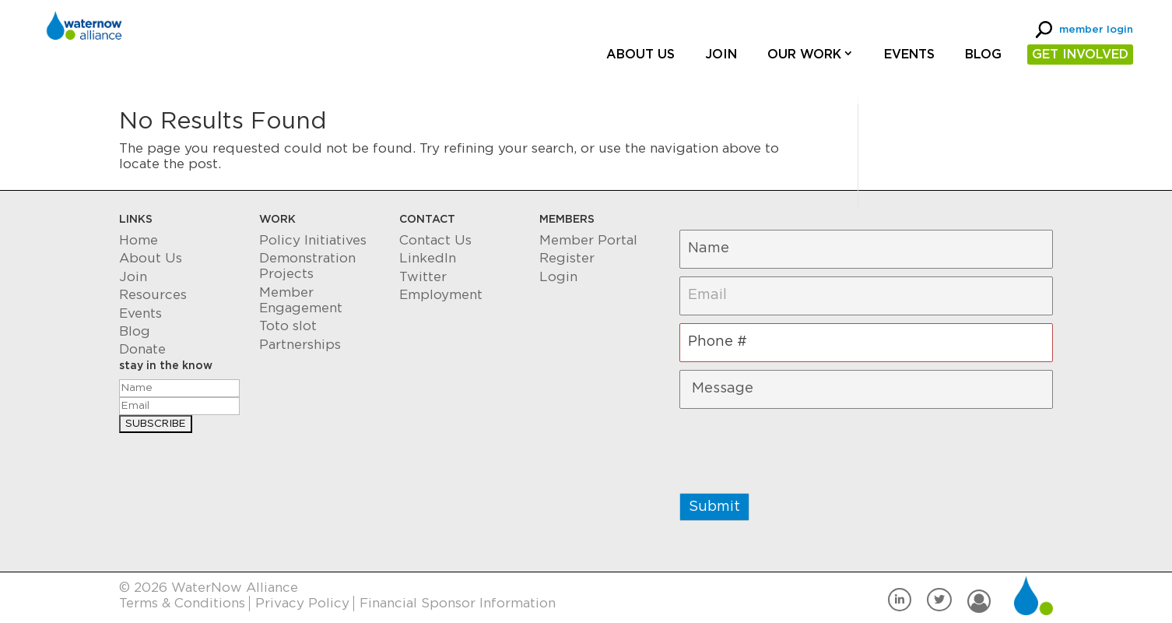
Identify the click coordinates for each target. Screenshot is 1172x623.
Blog (983, 54)
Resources (153, 294)
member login (1096, 30)
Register (567, 258)
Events (909, 54)
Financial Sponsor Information (458, 603)
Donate (142, 349)
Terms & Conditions (182, 603)
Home (138, 240)
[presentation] (797, 447)
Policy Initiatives (313, 240)
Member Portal (588, 240)
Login (558, 276)
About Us (640, 54)
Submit (714, 507)
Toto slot (288, 326)
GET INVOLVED (1080, 54)
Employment (440, 294)
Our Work (804, 54)
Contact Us (435, 240)
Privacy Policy (302, 603)
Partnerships (300, 344)
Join (721, 54)
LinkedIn (427, 258)
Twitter (423, 276)
